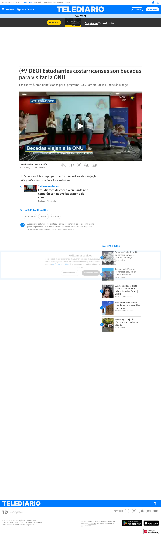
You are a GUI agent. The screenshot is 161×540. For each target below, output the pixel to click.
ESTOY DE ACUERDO (91, 271)
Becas (43, 216)
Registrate (152, 9)
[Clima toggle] (25, 9)
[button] (64, 165)
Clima (41, 2)
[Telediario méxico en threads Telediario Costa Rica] (148, 511)
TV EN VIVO (137, 9)
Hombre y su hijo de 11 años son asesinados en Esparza (126, 322)
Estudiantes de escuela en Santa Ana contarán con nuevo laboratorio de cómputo (63, 194)
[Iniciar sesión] (153, 2)
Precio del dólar (50, 2)
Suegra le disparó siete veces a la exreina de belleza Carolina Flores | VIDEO (126, 290)
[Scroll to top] (155, 503)
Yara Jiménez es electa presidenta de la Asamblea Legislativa (127, 305)
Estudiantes (30, 216)
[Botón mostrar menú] (8, 9)
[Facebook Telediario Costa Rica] (127, 511)
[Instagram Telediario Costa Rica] (141, 511)
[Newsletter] (157, 3)
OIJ (36, 2)
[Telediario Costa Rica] (80, 9)
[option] (80, 126)
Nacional (81, 16)
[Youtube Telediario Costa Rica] (155, 511)
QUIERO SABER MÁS (70, 271)
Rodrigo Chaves (64, 2)
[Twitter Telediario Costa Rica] (134, 511)
